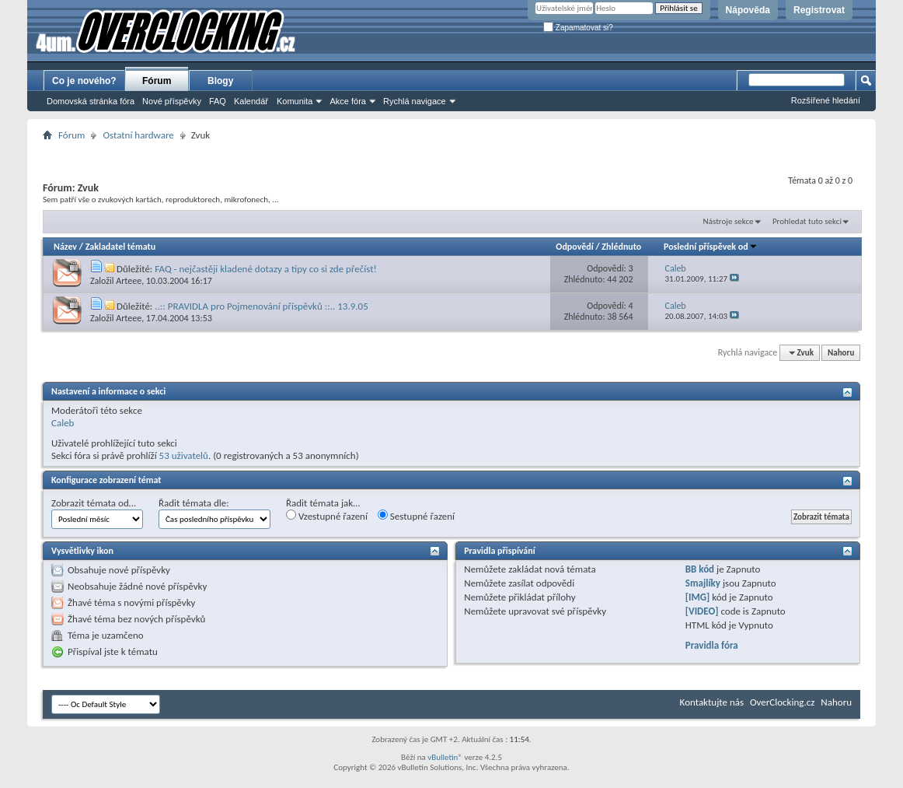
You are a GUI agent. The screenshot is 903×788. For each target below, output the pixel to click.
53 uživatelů (183, 455)
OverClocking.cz (782, 702)
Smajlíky (702, 583)
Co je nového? (84, 80)
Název (65, 246)
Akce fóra (347, 101)
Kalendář (251, 101)
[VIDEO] (702, 611)
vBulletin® (444, 757)
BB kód (699, 569)
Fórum (156, 80)
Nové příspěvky (171, 101)
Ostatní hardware (138, 135)
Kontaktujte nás (712, 702)
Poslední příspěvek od (711, 246)
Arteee (128, 280)
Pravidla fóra (711, 645)
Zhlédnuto (621, 246)
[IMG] (697, 597)
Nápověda (748, 10)
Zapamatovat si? (578, 27)
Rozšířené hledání (825, 100)
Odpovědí (574, 246)
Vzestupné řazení (327, 516)
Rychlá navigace (414, 101)
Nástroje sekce (728, 221)
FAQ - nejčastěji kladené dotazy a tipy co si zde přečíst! (265, 269)
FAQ (217, 101)
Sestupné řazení (416, 516)
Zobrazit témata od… (93, 503)
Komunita (294, 101)
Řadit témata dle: (194, 503)
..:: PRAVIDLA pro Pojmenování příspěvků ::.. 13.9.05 (261, 306)
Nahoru (841, 353)
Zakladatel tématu (120, 246)
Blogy (220, 80)
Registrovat (819, 10)
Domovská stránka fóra (90, 101)
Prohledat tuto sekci (807, 221)
